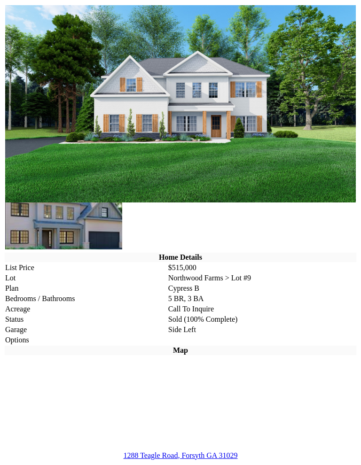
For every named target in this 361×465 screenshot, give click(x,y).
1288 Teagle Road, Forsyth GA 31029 (180, 455)
